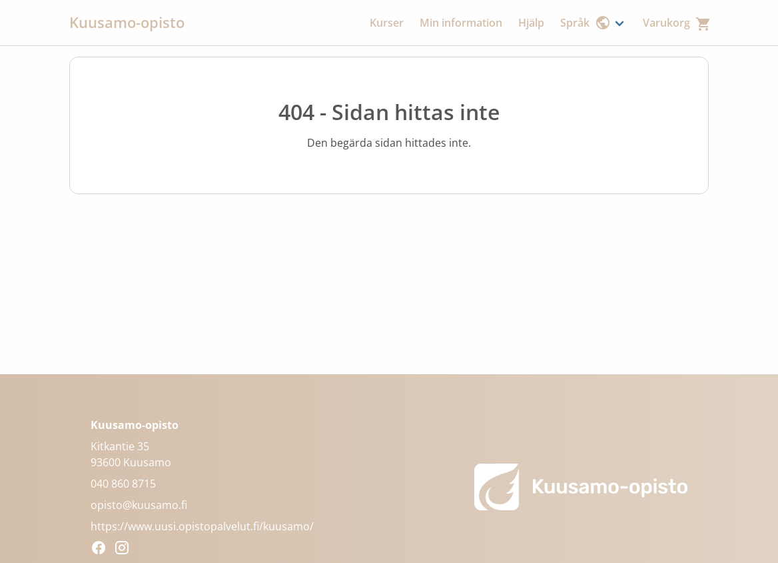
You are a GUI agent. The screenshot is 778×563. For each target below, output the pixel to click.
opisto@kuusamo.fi (139, 505)
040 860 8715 (123, 483)
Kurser (387, 22)
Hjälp (531, 22)
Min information (461, 22)
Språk (585, 23)
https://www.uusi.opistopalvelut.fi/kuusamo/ (202, 526)
